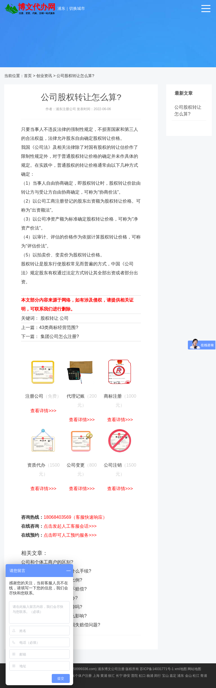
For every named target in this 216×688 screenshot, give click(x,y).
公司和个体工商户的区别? (47, 562)
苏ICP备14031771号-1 (157, 669)
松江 (196, 676)
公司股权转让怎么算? (75, 75)
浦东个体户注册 (80, 676)
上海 (96, 676)
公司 (64, 318)
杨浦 (150, 676)
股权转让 (49, 318)
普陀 (134, 676)
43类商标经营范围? (58, 327)
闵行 (157, 676)
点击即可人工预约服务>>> (70, 535)
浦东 (61, 8)
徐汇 (111, 676)
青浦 (203, 676)
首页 (28, 75)
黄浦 (103, 676)
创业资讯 (44, 75)
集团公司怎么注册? (59, 336)
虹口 (142, 676)
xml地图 (181, 669)
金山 (188, 676)
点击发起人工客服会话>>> (70, 526)
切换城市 (77, 8)
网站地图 (194, 669)
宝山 (165, 676)
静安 (126, 676)
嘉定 (173, 676)
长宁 (119, 676)
